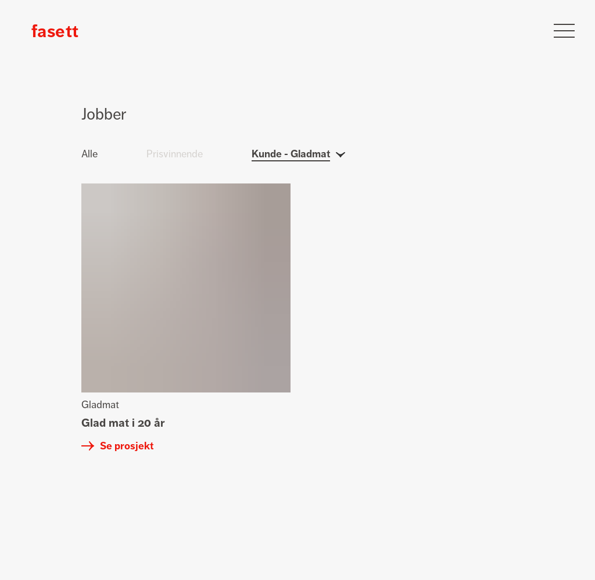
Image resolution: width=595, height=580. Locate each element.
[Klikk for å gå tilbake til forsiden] (54, 31)
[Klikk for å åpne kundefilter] (298, 165)
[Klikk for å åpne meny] (564, 31)
